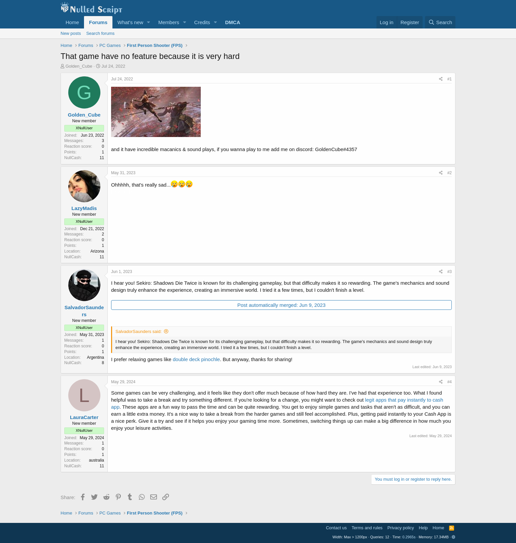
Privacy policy (401, 527)
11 (102, 157)
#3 (449, 271)
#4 (449, 382)
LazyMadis (84, 208)
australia (96, 460)
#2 (449, 173)
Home (72, 22)
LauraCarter (84, 417)
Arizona (97, 251)
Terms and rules (367, 527)
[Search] (440, 22)
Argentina (95, 357)
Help (423, 527)
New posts (71, 33)
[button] (148, 22)
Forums (98, 22)
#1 (449, 79)
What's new (130, 22)
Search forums (100, 33)
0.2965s (409, 537)
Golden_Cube (79, 66)
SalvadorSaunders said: (138, 331)
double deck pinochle (196, 359)
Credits (202, 22)
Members (168, 22)
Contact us (336, 527)
